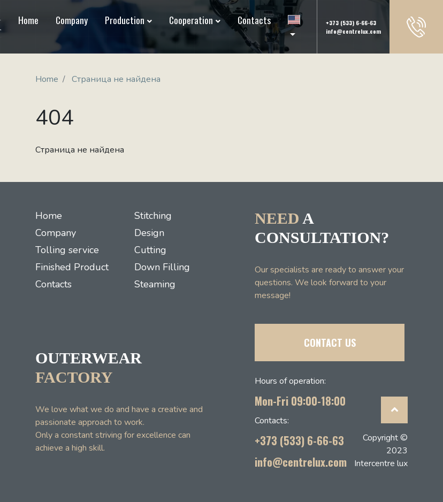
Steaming (154, 284)
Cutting (150, 250)
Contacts (254, 20)
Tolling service (67, 250)
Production (124, 20)
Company (72, 20)
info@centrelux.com (353, 31)
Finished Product (72, 267)
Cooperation (191, 20)
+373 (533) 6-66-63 (351, 22)
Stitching (153, 215)
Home (28, 20)
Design (149, 232)
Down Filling (162, 267)
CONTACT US (330, 342)
